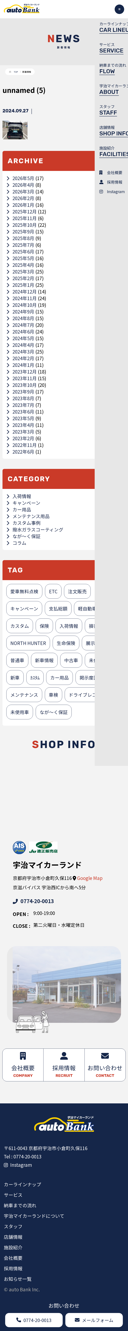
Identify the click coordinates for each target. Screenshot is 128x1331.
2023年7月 (20, 405)
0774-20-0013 (33, 901)
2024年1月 (20, 365)
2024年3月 (20, 351)
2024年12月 (21, 291)
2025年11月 (21, 218)
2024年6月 (20, 331)
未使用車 (19, 712)
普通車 (17, 660)
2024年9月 (20, 311)
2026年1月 (20, 204)
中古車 (71, 660)
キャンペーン (23, 502)
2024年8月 (20, 318)
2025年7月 (20, 244)
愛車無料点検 (24, 591)
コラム (16, 542)
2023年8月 (20, 398)
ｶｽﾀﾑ (35, 677)
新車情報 (44, 660)
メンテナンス (24, 694)
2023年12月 (21, 371)
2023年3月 (20, 431)
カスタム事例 (23, 522)
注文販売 (77, 591)
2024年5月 (20, 338)
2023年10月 (21, 385)
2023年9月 (20, 391)
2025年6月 (20, 251)
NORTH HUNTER (28, 643)
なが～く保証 (23, 536)
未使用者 (98, 660)
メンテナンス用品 (28, 516)
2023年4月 (20, 425)
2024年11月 (21, 298)
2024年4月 (20, 345)
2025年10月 (21, 224)
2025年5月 (20, 258)
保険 (44, 625)
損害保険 (98, 625)
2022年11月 (21, 445)
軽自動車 (87, 608)
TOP (16, 71)
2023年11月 (21, 378)
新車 (15, 677)
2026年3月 (20, 191)
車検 (53, 694)
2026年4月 (20, 184)
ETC (53, 591)
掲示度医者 (91, 677)
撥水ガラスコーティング (34, 529)
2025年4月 (20, 264)
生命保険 (66, 643)
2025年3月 (20, 271)
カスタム (19, 625)
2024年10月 (21, 304)
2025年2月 (20, 278)
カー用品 (18, 509)
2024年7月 (20, 324)
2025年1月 (20, 284)
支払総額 (58, 608)
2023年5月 (20, 418)
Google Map (89, 878)
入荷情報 (18, 496)
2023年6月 (20, 411)
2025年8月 (20, 238)
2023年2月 (20, 438)
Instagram (18, 1164)
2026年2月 (20, 198)
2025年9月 (20, 231)
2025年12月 (21, 211)
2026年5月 (20, 178)
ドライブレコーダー (90, 694)
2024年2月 (20, 358)
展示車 (93, 643)
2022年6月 (20, 451)
